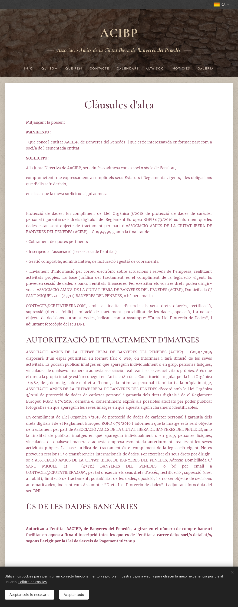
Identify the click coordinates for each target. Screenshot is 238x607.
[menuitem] (24, 69)
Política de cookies (32, 581)
